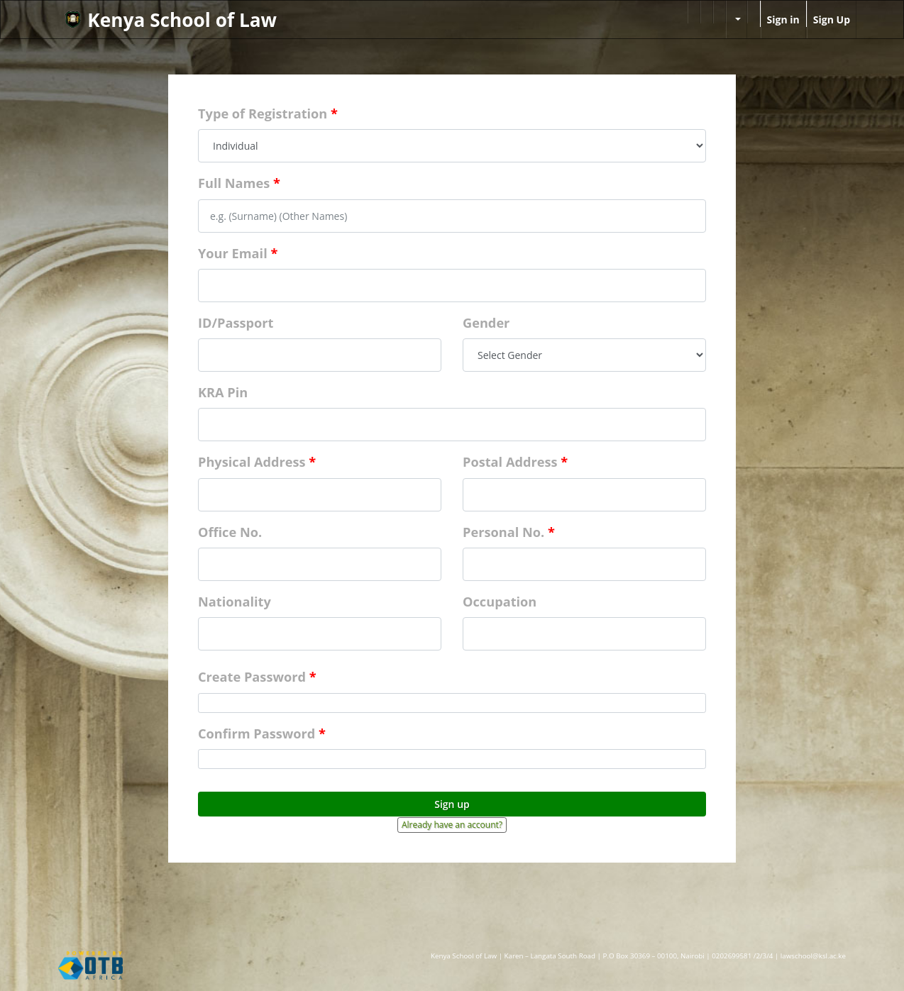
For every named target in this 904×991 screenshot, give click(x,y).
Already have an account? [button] (452, 825)
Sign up (452, 804)
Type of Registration (262, 113)
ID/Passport (235, 322)
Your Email (233, 253)
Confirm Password (256, 733)
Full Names (234, 183)
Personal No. (503, 532)
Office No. (230, 532)
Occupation (499, 601)
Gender (486, 322)
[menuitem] (694, 12)
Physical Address (252, 461)
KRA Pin (223, 392)
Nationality (234, 601)
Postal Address (510, 461)
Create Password (252, 676)
